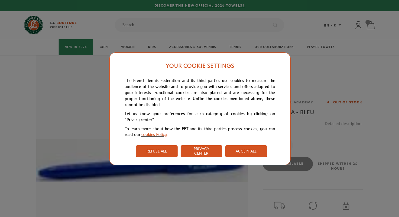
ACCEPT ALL (246, 151)
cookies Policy (154, 134)
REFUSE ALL (156, 151)
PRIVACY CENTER (201, 151)
